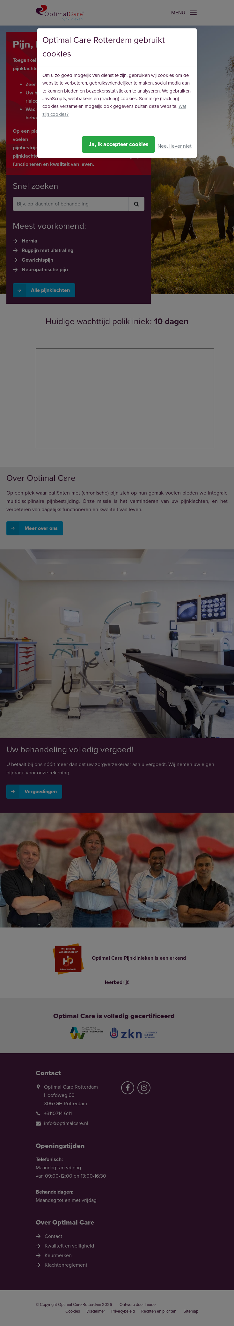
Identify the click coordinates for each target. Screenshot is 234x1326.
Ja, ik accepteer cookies (118, 144)
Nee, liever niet (174, 146)
